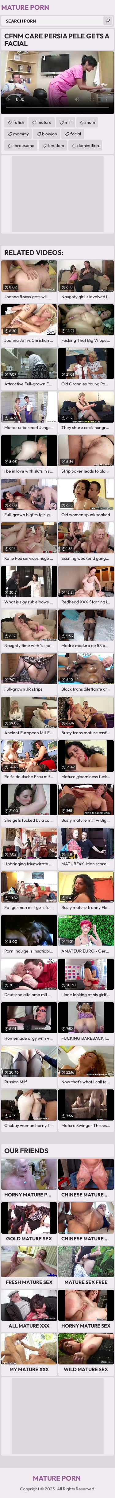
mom (90, 122)
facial (75, 134)
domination (88, 145)
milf (68, 122)
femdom (56, 145)
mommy (21, 134)
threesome (23, 145)
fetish (18, 122)
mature (44, 122)
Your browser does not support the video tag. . (57, 82)
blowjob (49, 134)
